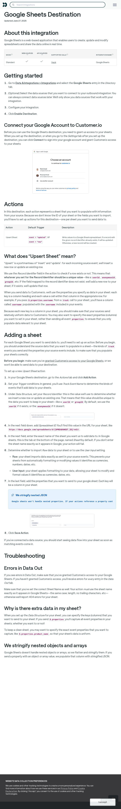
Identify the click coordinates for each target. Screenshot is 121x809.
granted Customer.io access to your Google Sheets (74, 360)
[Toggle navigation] (115, 4)
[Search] (57, 4)
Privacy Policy (67, 788)
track (53, 62)
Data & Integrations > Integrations (36, 82)
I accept (102, 802)
